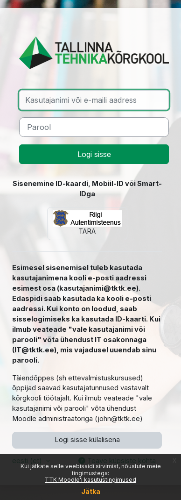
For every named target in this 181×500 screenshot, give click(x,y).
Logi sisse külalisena (87, 440)
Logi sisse (94, 154)
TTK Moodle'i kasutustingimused (90, 479)
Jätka (90, 491)
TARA (87, 223)
